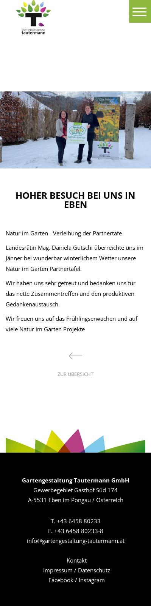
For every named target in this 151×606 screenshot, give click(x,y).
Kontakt (77, 560)
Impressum (58, 570)
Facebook (60, 580)
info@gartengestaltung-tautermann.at (76, 540)
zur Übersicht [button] (75, 364)
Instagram (92, 580)
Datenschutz (94, 570)
